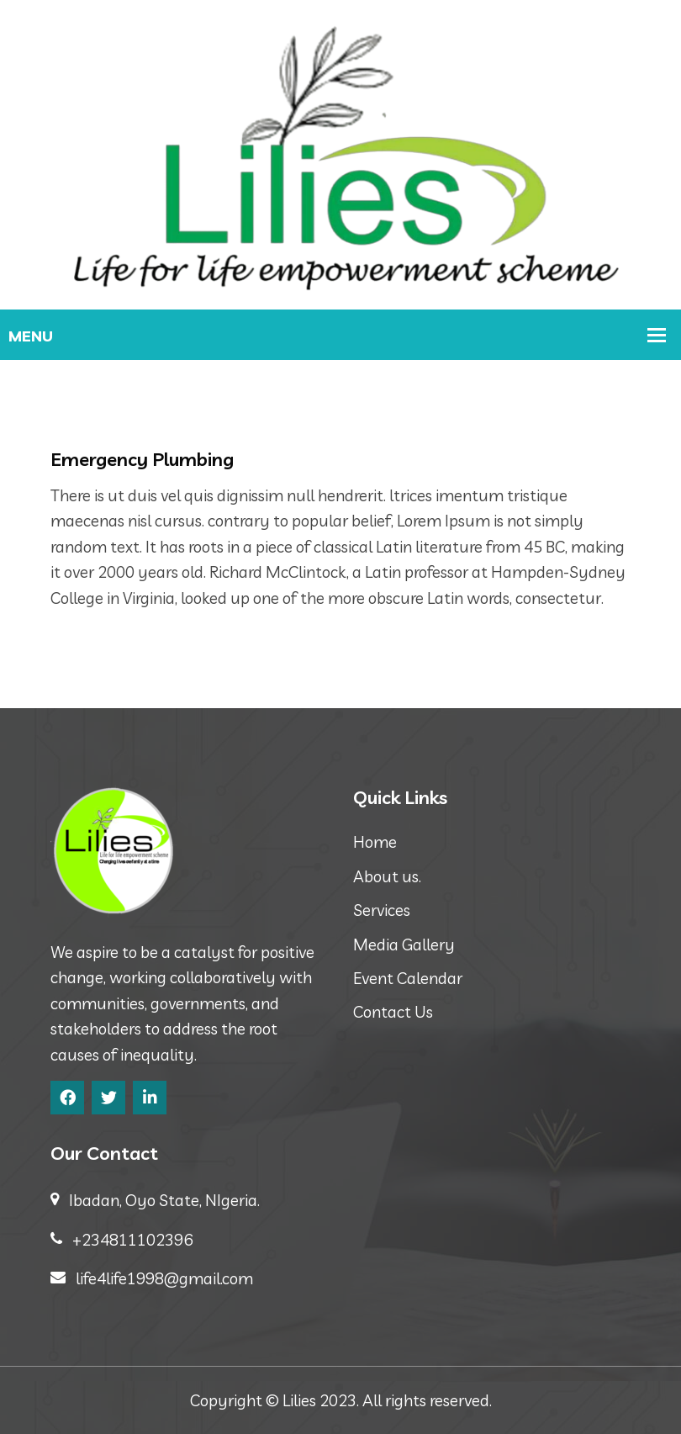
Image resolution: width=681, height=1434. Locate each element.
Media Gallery (404, 944)
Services (381, 910)
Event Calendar (407, 978)
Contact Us (393, 1012)
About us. (387, 876)
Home (375, 842)
